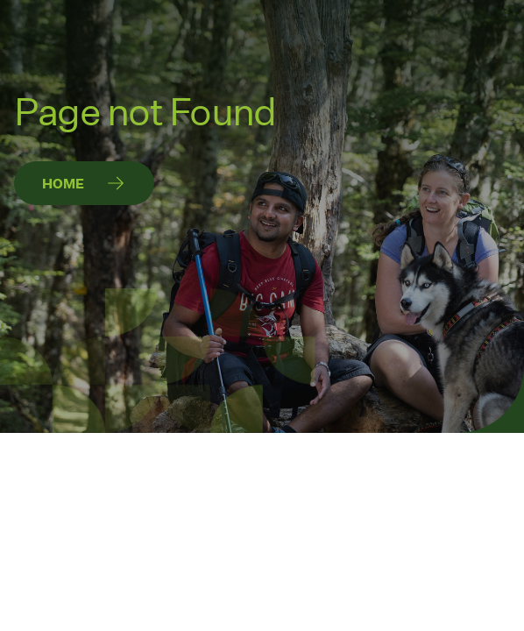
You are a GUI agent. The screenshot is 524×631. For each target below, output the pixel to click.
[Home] (84, 183)
